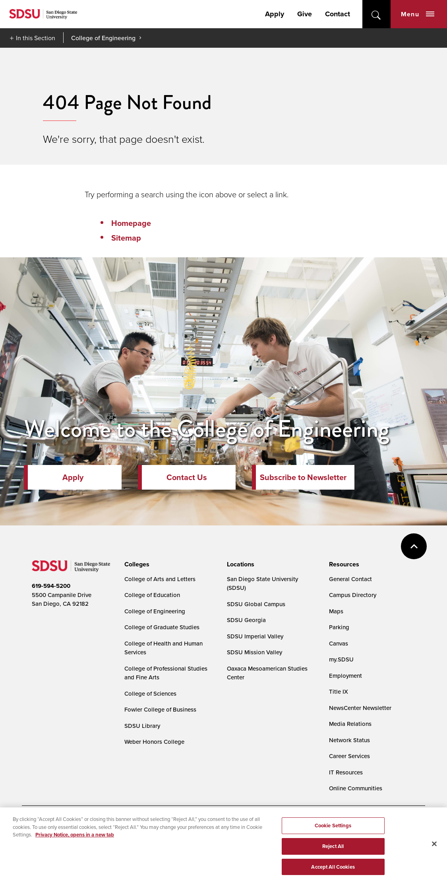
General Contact (350, 579)
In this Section (35, 37)
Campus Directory (352, 595)
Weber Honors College (154, 741)
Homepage (131, 223)
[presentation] (135, 564)
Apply (274, 14)
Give (304, 14)
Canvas (338, 643)
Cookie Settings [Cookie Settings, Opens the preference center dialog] (333, 828)
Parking (339, 627)
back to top (414, 546)
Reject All (333, 848)
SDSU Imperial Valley (255, 636)
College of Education (152, 595)
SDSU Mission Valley (254, 652)
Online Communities (355, 788)
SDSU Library (142, 726)
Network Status (349, 740)
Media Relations (350, 724)
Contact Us (186, 477)
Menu (417, 14)
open (376, 14)
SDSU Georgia (246, 620)
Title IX (338, 691)
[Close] (434, 847)
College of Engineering (103, 37)
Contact (337, 14)
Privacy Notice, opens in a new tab (74, 837)
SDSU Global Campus (256, 604)
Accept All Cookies (332, 869)
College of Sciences (150, 693)
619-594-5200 (51, 585)
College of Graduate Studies (161, 627)
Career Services (349, 756)
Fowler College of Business (160, 709)
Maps (336, 611)
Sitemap (126, 238)
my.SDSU (341, 659)
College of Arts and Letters (159, 579)
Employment (345, 675)
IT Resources (346, 772)
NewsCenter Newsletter (360, 708)
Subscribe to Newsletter (303, 477)
